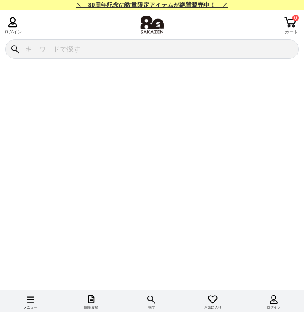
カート (291, 31)
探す (151, 307)
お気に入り (212, 307)
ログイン (12, 31)
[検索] (15, 49)
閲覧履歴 (91, 307)
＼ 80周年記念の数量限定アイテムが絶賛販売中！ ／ (152, 4)
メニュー (30, 307)
